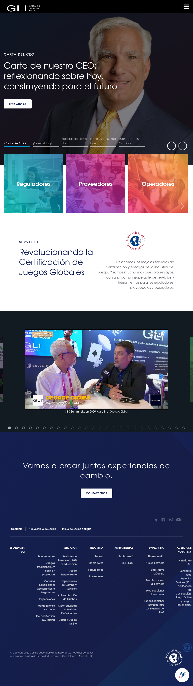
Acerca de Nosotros (184, 550)
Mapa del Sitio (85, 656)
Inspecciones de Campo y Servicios (69, 584)
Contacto (16, 529)
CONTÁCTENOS (96, 493)
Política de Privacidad (37, 656)
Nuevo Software (155, 563)
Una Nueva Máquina (157, 571)
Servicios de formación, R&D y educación (67, 560)
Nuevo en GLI (156, 556)
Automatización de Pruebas (67, 597)
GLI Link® (127, 563)
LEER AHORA (17, 104)
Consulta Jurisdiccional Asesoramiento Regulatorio (46, 586)
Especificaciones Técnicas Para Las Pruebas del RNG (154, 606)
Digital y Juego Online (68, 621)
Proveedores (96, 576)
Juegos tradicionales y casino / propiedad (46, 568)
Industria (96, 548)
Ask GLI (182, 675)
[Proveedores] (96, 183)
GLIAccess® (126, 556)
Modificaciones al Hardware (155, 592)
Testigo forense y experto (46, 607)
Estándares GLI (17, 550)
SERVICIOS (70, 548)
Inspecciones (47, 599)
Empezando (156, 548)
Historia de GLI (185, 562)
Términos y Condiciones (63, 656)
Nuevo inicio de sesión (42, 529)
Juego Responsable (69, 572)
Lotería (99, 556)
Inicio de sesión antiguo (76, 529)
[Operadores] (158, 183)
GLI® (24, 8)
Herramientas (123, 548)
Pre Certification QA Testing (45, 618)
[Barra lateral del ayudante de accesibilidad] (187, 647)
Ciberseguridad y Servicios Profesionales (67, 609)
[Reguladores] (33, 183)
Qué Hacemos (46, 556)
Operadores (96, 563)
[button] (96, 371)
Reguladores (95, 569)
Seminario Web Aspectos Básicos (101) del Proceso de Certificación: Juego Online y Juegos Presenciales (183, 588)
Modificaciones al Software (155, 582)
